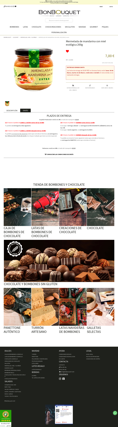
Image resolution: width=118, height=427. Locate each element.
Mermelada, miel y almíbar (13, 365)
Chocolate (36, 27)
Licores (34, 375)
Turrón (34, 354)
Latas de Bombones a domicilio (14, 356)
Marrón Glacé (9, 368)
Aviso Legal (89, 354)
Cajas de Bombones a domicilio (14, 354)
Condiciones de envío (65, 354)
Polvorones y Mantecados (39, 359)
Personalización (59, 32)
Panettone (35, 356)
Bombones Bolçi (9, 372)
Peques (105, 27)
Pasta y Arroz (9, 394)
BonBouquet (7, 37)
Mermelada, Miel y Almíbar (28, 37)
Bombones (14, 27)
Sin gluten (70, 27)
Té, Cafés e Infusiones (38, 377)
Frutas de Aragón (37, 361)
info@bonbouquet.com (66, 371)
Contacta (62, 365)
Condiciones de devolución (67, 356)
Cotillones (35, 363)
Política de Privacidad (92, 356)
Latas (25, 27)
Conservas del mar (10, 384)
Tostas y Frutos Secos (11, 396)
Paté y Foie (8, 387)
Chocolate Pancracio (11, 378)
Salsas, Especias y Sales (12, 389)
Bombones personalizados (13, 370)
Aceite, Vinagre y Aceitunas (13, 391)
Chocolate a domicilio (11, 359)
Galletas (7, 363)
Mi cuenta (62, 359)
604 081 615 (8, 6)
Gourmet (94, 27)
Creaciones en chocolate (12, 361)
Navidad (82, 27)
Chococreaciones (53, 27)
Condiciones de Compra (93, 359)
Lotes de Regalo (36, 369)
